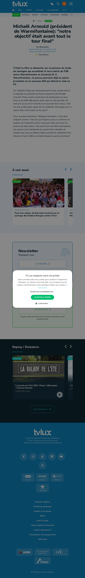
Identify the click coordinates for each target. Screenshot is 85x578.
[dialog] (42, 289)
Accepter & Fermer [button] (42, 297)
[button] (42, 292)
